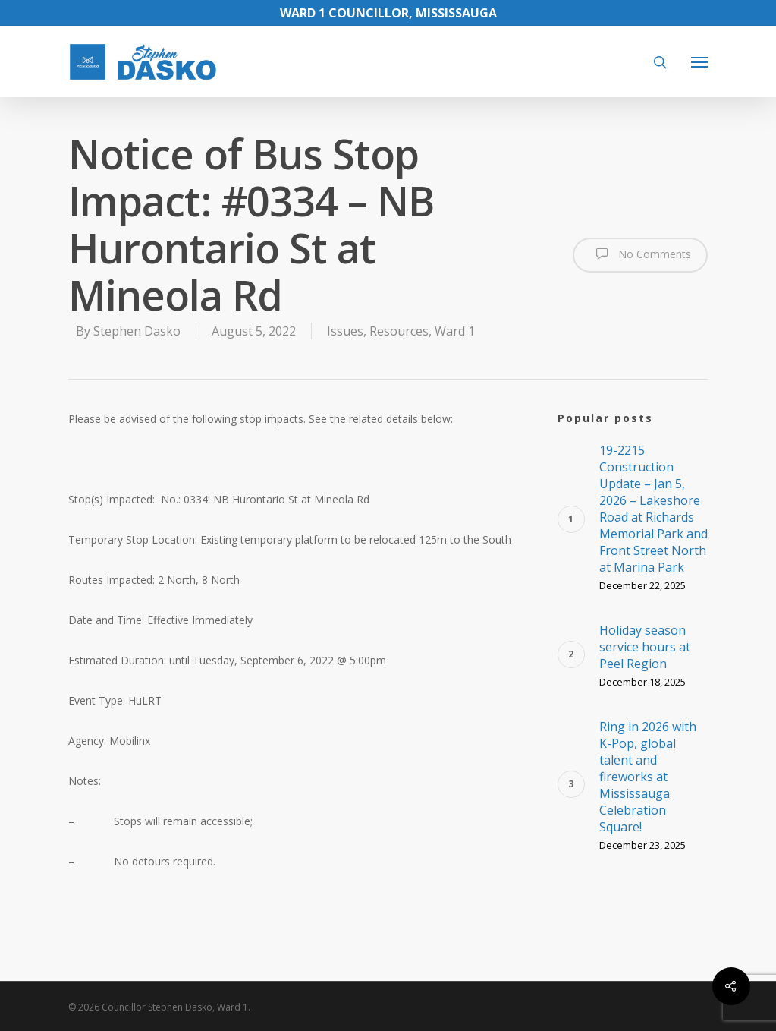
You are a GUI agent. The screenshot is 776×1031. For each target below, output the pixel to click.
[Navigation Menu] (699, 61)
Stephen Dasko (137, 331)
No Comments (640, 253)
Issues (345, 331)
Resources (399, 331)
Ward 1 (455, 331)
